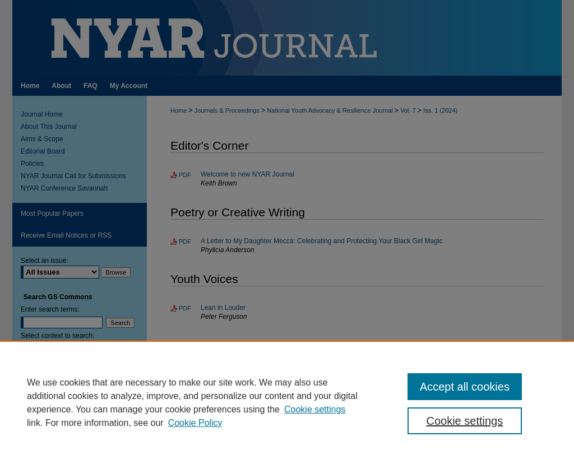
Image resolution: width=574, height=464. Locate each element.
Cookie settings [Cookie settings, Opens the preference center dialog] (464, 421)
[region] (287, 402)
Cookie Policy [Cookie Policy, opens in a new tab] (195, 423)
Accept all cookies (465, 387)
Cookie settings (314, 409)
